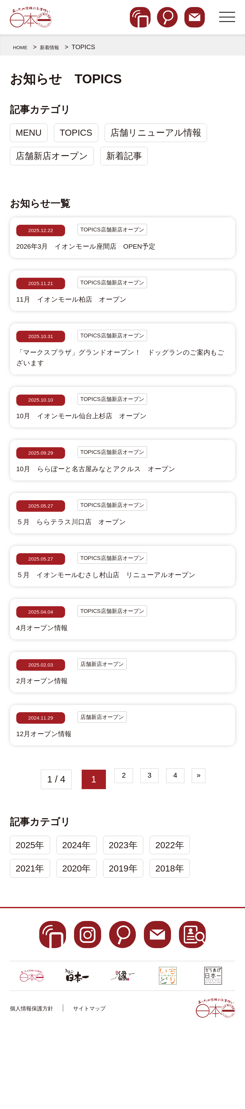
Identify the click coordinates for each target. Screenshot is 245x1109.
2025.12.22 (40, 235)
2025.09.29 (40, 482)
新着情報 (57, 46)
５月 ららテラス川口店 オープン (89, 559)
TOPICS (81, 134)
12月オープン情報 (53, 806)
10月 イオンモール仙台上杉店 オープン (102, 443)
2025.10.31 (40, 351)
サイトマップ (111, 1087)
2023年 (132, 920)
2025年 (32, 920)
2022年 (182, 920)
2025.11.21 (40, 293)
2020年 (82, 946)
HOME (22, 46)
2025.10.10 (40, 424)
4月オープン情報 (50, 690)
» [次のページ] (211, 853)
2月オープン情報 (50, 748)
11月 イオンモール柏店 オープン (89, 313)
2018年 (182, 946)
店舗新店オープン (54, 160)
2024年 (82, 920)
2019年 (132, 946)
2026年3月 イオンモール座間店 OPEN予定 (108, 255)
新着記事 (129, 160)
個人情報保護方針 (39, 1087)
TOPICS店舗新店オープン (123, 235)
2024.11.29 (40, 787)
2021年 (32, 946)
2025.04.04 (40, 670)
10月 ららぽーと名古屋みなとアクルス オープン (121, 501)
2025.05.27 (40, 540)
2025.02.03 (40, 729)
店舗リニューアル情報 (165, 134)
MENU (30, 134)
